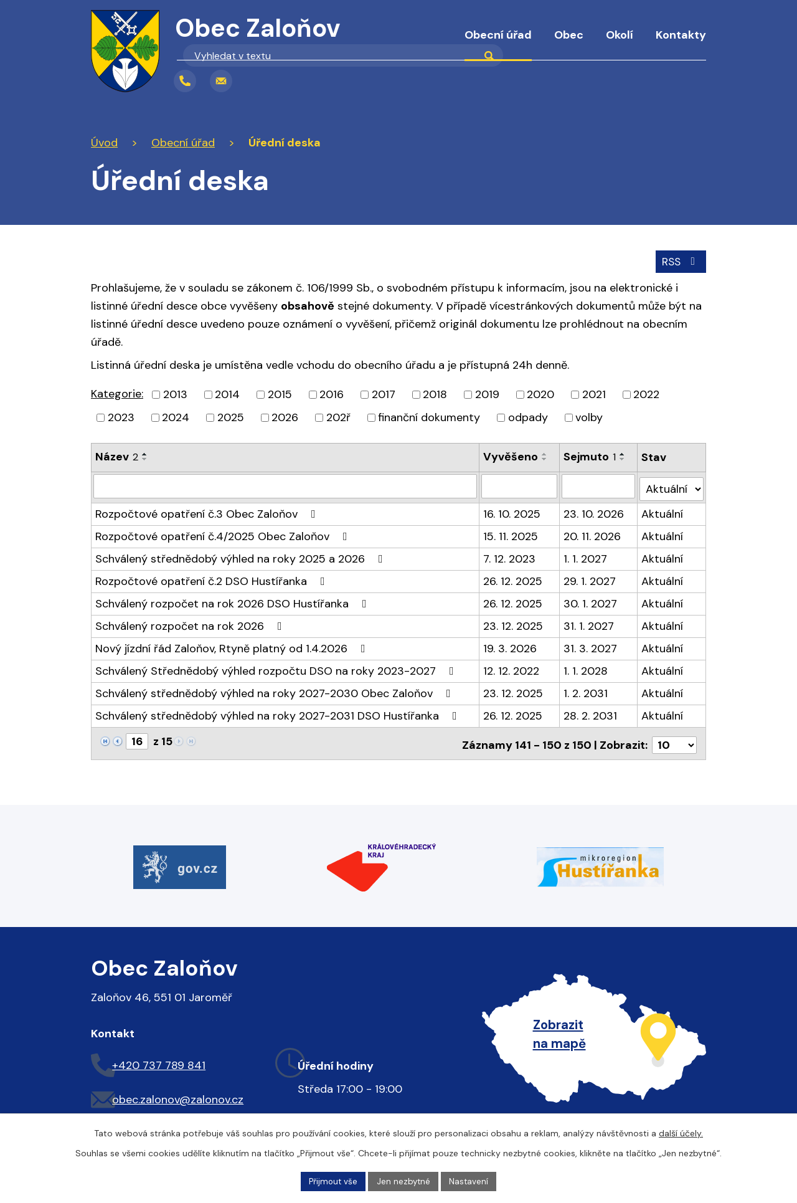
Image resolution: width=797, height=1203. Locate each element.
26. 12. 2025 (512, 576)
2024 (175, 416)
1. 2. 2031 (586, 689)
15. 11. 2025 (510, 532)
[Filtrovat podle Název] (285, 485)
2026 (284, 416)
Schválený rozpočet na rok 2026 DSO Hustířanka (233, 599)
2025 (230, 416)
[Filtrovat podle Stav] (672, 484)
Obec (568, 34)
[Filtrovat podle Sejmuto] (599, 485)
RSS (679, 259)
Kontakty (681, 34)
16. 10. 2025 (511, 509)
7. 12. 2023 (509, 554)
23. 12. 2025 (513, 621)
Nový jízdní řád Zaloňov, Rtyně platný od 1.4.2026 (232, 644)
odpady (528, 416)
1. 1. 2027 (586, 554)
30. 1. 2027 (591, 599)
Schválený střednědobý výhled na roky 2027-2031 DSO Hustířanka (278, 711)
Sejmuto (590, 456)
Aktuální (663, 509)
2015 (280, 393)
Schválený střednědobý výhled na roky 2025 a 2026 (241, 554)
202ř (338, 416)
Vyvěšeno (510, 456)
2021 (594, 393)
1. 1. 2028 (586, 666)
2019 (487, 393)
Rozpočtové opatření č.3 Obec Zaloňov (208, 509)
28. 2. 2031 (591, 711)
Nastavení (471, 1180)
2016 (331, 393)
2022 (646, 393)
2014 (227, 393)
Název (116, 456)
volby (589, 416)
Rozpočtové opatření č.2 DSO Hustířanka (212, 576)
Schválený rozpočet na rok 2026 (191, 621)
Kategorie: (117, 393)
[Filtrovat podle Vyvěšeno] (519, 485)
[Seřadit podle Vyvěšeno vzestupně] (545, 453)
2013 (175, 393)
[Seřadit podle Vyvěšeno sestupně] (545, 458)
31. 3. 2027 (591, 644)
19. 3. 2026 (510, 644)
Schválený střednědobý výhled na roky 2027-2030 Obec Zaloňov (275, 689)
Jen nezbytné (404, 1180)
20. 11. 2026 (592, 532)
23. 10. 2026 (594, 509)
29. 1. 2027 (590, 576)
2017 (383, 393)
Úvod (431, 43)
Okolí (619, 34)
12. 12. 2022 (511, 666)
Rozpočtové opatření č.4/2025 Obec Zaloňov (223, 532)
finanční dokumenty (429, 416)
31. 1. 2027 (589, 621)
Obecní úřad (498, 34)
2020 (540, 393)
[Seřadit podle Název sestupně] (145, 458)
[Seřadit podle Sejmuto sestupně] (623, 458)
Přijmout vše (331, 1180)
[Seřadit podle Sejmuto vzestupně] (623, 453)
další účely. (681, 1132)
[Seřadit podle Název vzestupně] (145, 453)
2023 (121, 416)
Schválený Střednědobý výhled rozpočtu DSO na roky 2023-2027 (277, 666)
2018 (435, 393)
